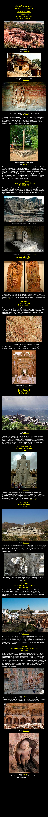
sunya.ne (7, 298)
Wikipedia (27, 387)
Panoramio (26, 51)
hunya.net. (33, 254)
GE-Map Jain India (24, 12)
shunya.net (26, 114)
